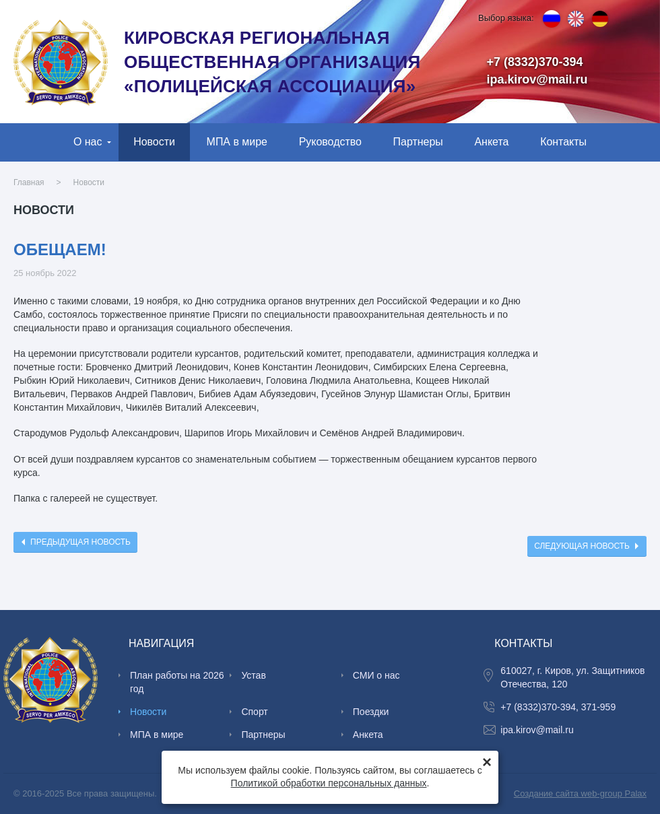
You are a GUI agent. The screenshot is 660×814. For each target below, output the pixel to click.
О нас (87, 141)
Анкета (491, 141)
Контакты (563, 141)
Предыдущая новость (80, 542)
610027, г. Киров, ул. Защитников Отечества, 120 (572, 677)
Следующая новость (582, 546)
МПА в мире (237, 141)
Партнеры (418, 141)
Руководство (330, 141)
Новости (154, 141)
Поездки (371, 711)
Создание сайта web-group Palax (580, 793)
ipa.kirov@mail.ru (537, 79)
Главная (28, 182)
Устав (253, 675)
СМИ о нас (376, 675)
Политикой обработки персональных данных (329, 783)
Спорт (254, 711)
